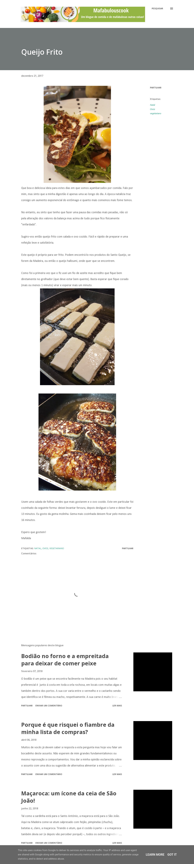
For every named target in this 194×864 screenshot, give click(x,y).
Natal (152, 105)
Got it (172, 854)
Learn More (155, 854)
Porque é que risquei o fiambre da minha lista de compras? (67, 728)
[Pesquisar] (157, 8)
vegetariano (155, 113)
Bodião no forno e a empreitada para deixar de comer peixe (65, 659)
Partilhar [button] (155, 87)
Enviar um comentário (48, 705)
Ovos (152, 109)
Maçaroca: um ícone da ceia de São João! (68, 797)
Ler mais (117, 705)
